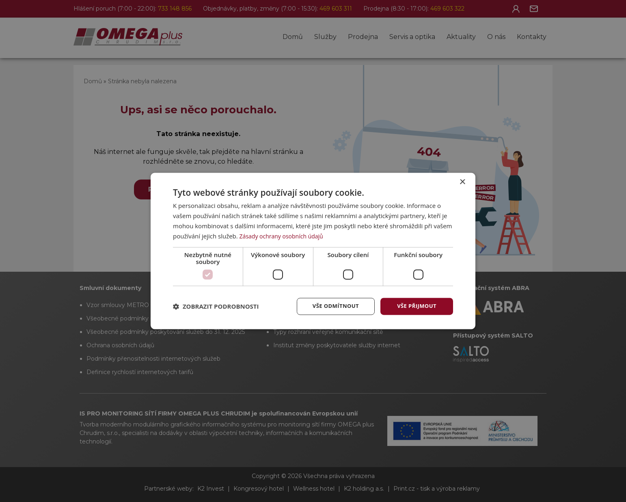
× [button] (462, 182)
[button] (216, 306)
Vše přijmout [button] (417, 306)
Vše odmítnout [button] (333, 306)
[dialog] (313, 251)
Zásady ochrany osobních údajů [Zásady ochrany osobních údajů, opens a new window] (284, 236)
